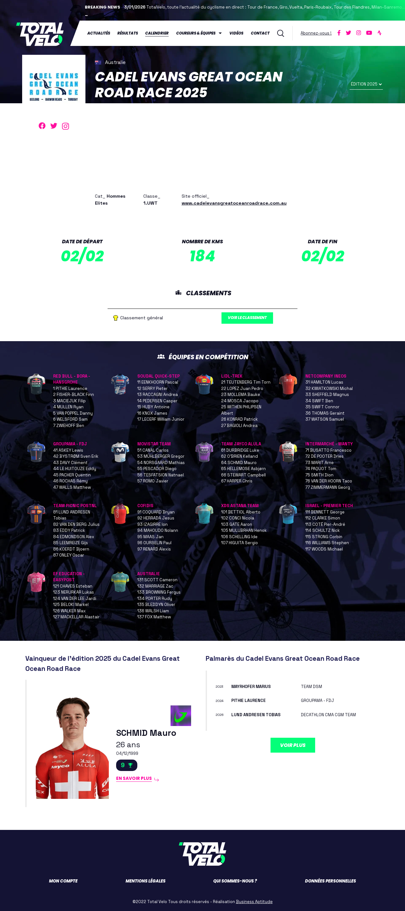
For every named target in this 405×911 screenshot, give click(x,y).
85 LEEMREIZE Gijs (70, 543)
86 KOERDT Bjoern (71, 549)
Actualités (98, 32)
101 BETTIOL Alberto (240, 512)
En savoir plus (136, 779)
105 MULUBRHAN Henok (244, 530)
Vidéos (237, 32)
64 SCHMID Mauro (239, 462)
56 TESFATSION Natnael (160, 475)
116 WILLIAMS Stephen (327, 543)
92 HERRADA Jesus (155, 518)
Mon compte (63, 881)
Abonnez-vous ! (316, 32)
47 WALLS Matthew (72, 487)
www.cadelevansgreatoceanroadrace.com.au (234, 202)
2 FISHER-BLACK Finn (73, 395)
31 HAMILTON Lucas (324, 382)
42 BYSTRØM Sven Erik (75, 456)
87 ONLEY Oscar (68, 555)
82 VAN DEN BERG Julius (76, 524)
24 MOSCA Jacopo (240, 401)
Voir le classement (251, 318)
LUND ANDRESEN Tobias (257, 714)
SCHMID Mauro (148, 732)
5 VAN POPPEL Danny (73, 413)
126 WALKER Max (69, 611)
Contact (260, 32)
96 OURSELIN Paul (154, 543)
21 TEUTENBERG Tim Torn (246, 382)
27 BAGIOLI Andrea (239, 425)
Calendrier (157, 32)
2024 (221, 700)
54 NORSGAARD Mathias (161, 462)
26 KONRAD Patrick (239, 419)
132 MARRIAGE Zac (155, 586)
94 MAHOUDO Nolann (157, 530)
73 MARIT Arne (319, 462)
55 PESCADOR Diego (157, 469)
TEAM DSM (312, 687)
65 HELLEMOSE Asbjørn (243, 469)
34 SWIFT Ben (319, 401)
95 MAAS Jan (150, 536)
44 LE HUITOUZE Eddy (74, 469)
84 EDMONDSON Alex (73, 536)
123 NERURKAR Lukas (73, 592)
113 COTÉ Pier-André (325, 524)
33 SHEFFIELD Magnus (327, 395)
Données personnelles (330, 881)
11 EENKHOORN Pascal (157, 382)
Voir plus (293, 745)
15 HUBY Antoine (153, 407)
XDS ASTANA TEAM (240, 506)
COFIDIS (145, 506)
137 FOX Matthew (154, 617)
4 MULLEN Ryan (68, 407)
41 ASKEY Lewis (68, 450)
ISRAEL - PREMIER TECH (329, 506)
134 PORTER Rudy (154, 598)
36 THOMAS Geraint (325, 413)
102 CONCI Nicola (237, 518)
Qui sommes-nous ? (235, 881)
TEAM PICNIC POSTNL (75, 506)
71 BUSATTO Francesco (328, 450)
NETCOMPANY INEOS (325, 376)
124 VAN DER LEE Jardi (74, 598)
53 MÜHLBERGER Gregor (160, 456)
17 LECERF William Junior (160, 419)
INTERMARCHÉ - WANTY (329, 444)
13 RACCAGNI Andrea (157, 395)
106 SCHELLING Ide (239, 536)
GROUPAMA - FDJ (70, 444)
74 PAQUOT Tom (320, 469)
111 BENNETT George (325, 512)
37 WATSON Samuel (324, 419)
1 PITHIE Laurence (70, 388)
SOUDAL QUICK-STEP (158, 376)
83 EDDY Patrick (69, 530)
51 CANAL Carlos (153, 450)
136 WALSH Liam (153, 611)
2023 (221, 687)
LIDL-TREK (231, 376)
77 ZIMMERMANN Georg (327, 487)
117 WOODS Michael (324, 549)
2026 (221, 714)
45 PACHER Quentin (72, 475)
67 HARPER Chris (236, 481)
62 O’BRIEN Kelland (239, 456)
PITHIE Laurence (250, 701)
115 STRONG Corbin (323, 536)
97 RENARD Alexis (154, 549)
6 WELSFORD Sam (70, 419)
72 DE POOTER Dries (324, 456)
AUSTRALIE (148, 574)
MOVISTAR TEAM (154, 444)
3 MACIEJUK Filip (69, 401)
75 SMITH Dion (319, 475)
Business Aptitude (254, 901)
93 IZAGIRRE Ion (152, 524)
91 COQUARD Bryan (156, 512)
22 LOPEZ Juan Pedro (242, 388)
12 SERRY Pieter (152, 388)
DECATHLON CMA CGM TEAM (331, 714)
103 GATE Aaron (236, 524)
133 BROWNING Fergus (159, 592)
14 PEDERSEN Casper (157, 401)
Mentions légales (145, 881)
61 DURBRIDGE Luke (240, 450)
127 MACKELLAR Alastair (76, 617)
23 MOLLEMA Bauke (240, 395)
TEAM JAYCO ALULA (241, 444)
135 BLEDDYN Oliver (156, 605)
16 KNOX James (152, 413)
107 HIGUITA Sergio (239, 543)
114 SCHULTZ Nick (322, 530)
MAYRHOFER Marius (253, 687)
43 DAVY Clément (70, 462)
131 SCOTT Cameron (157, 580)
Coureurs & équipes (195, 32)
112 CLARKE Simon (322, 518)
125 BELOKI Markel (71, 605)
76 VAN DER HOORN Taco (328, 481)
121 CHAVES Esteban (72, 586)
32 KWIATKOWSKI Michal (329, 388)
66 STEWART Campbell (243, 475)
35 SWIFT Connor (322, 407)
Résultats (128, 32)
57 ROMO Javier (152, 481)
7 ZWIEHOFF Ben (68, 425)
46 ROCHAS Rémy (70, 481)
